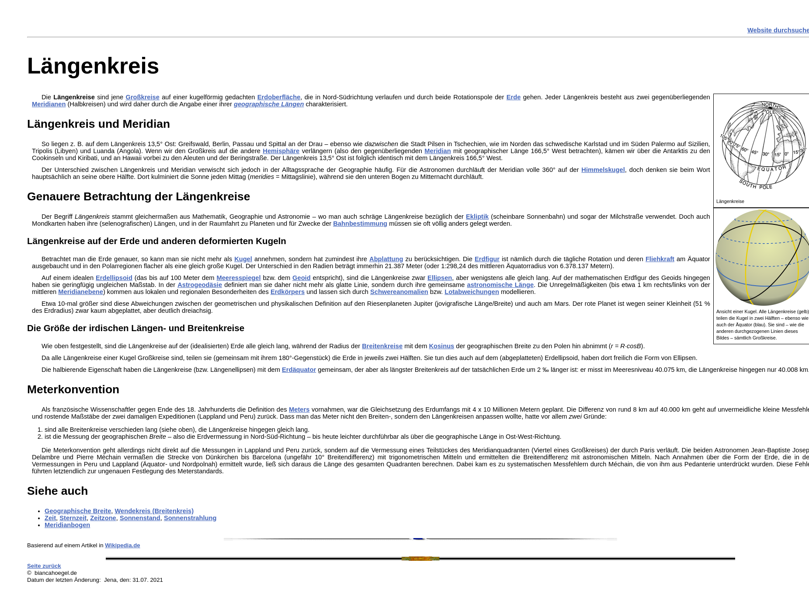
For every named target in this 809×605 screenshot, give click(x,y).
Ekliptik (477, 216)
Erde (514, 97)
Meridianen (49, 104)
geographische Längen (269, 104)
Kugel (243, 258)
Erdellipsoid (114, 277)
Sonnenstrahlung (190, 517)
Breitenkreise (382, 346)
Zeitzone (103, 517)
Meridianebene (80, 291)
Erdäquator (299, 369)
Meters (299, 409)
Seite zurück (44, 566)
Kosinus (441, 346)
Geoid (301, 277)
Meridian (437, 150)
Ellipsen (439, 277)
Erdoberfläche (279, 97)
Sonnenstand (140, 517)
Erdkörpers (288, 291)
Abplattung (386, 258)
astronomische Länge (500, 284)
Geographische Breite (78, 510)
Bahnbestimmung (360, 223)
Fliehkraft (660, 258)
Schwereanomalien (399, 291)
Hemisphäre (281, 150)
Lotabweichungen (471, 291)
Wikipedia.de (122, 545)
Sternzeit (73, 517)
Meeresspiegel (238, 277)
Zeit (50, 517)
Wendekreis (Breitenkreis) (154, 510)
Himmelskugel (603, 169)
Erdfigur (487, 258)
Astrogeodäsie (199, 284)
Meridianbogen (67, 524)
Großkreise (142, 97)
